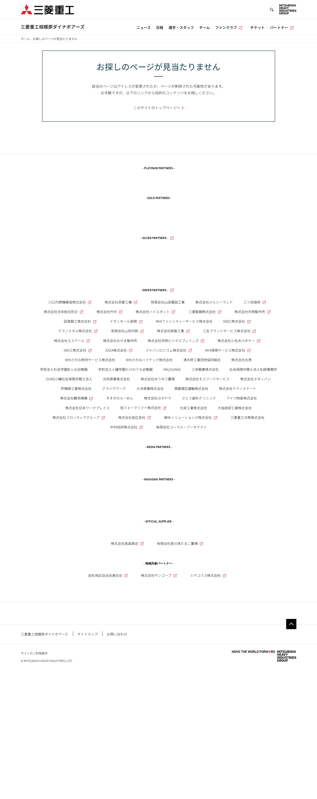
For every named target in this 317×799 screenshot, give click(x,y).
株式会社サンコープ (159, 677)
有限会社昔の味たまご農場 (180, 645)
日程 (159, 27)
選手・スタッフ (181, 27)
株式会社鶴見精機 (76, 484)
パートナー (282, 27)
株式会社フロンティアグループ (79, 503)
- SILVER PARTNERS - (157, 261)
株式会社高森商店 (127, 645)
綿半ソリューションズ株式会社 (191, 503)
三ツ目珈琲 (254, 388)
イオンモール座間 (126, 407)
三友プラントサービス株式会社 (229, 417)
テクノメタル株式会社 (78, 417)
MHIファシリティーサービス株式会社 (184, 407)
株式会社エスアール (72, 426)
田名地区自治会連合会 (108, 677)
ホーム (25, 39)
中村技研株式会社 (126, 513)
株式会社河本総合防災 (64, 398)
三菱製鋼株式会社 (205, 398)
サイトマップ (87, 761)
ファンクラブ (229, 27)
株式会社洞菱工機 (121, 388)
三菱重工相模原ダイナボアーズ (44, 761)
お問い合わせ (117, 761)
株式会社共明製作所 (253, 398)
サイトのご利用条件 (34, 781)
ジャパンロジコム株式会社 (169, 436)
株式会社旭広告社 (134, 503)
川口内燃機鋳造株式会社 (70, 388)
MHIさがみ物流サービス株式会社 (90, 446)
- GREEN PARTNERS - (157, 376)
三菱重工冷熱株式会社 (247, 503)
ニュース (143, 27)
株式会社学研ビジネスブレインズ (176, 426)
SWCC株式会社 (78, 436)
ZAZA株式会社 (119, 436)
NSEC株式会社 (237, 407)
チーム (204, 27)
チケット (257, 27)
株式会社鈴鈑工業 (173, 417)
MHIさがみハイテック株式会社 (149, 446)
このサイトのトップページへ (156, 107)
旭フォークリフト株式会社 (143, 494)
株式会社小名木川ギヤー (239, 426)
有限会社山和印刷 (127, 417)
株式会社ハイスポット (156, 398)
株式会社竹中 (110, 398)
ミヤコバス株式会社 (208, 677)
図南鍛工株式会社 (80, 407)
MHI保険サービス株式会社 (228, 436)
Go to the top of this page (291, 752)
